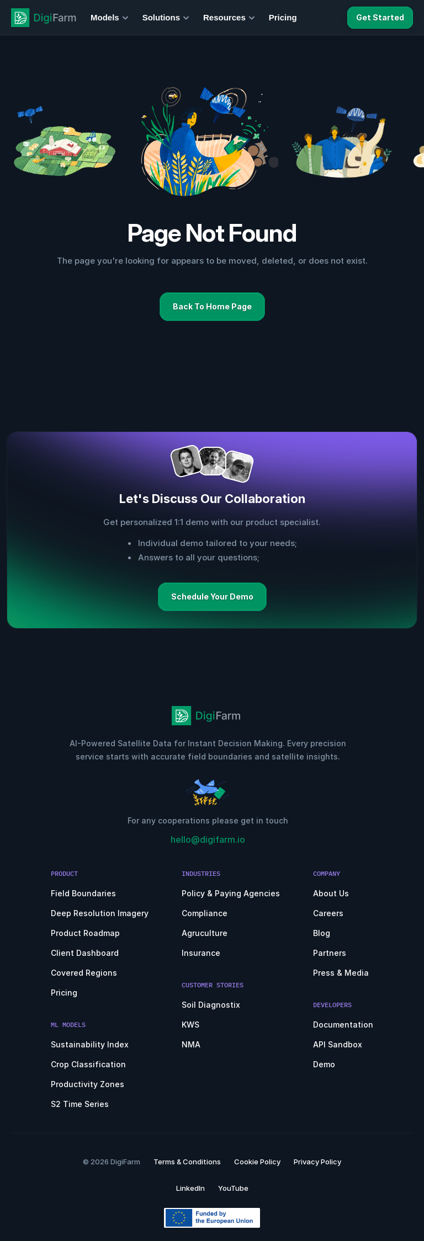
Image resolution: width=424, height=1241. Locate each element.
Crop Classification (88, 1064)
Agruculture (204, 933)
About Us (331, 893)
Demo (324, 1064)
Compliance (204, 913)
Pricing (64, 992)
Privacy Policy (317, 1161)
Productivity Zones (87, 1084)
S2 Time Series (80, 1104)
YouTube (233, 1188)
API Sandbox (337, 1044)
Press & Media (341, 972)
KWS (190, 1024)
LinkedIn (190, 1188)
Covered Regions (84, 972)
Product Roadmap (85, 933)
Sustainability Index (90, 1044)
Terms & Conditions (187, 1161)
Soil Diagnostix (211, 1004)
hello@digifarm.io (208, 839)
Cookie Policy (257, 1161)
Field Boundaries (83, 893)
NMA (191, 1044)
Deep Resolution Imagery (100, 913)
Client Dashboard (85, 953)
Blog (321, 933)
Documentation (343, 1024)
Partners (329, 953)
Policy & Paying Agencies (231, 893)
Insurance (201, 953)
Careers (328, 913)
